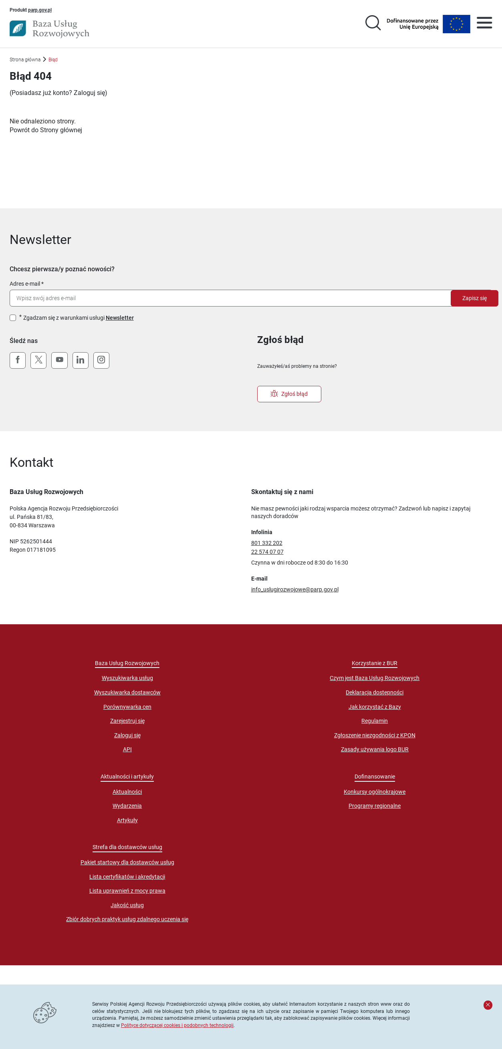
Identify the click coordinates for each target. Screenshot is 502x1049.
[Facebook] (18, 360)
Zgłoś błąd (289, 393)
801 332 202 (266, 543)
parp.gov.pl (40, 9)
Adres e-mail (25, 283)
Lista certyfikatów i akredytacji (127, 876)
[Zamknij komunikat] (488, 1005)
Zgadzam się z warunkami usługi (78, 318)
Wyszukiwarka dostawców (127, 692)
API (127, 749)
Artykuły (127, 820)
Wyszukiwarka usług (127, 678)
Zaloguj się (89, 93)
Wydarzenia (127, 806)
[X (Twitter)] (38, 360)
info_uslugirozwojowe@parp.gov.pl (295, 589)
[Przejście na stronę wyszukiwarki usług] (373, 24)
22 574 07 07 (267, 552)
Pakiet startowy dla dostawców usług (127, 862)
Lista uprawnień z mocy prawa (127, 891)
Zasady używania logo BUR (375, 749)
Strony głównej (61, 130)
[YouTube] (59, 360)
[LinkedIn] (81, 360)
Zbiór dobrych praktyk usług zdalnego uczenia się (127, 919)
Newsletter (120, 318)
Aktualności (127, 792)
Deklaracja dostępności (374, 692)
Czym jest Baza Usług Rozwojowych (374, 678)
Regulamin (374, 721)
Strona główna (25, 59)
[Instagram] (101, 360)
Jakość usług (127, 905)
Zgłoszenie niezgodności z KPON (374, 735)
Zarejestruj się (127, 721)
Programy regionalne (375, 806)
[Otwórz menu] (484, 24)
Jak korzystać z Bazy (375, 707)
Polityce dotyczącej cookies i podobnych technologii (177, 1025)
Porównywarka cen (127, 707)
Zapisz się (474, 298)
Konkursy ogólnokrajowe (374, 792)
